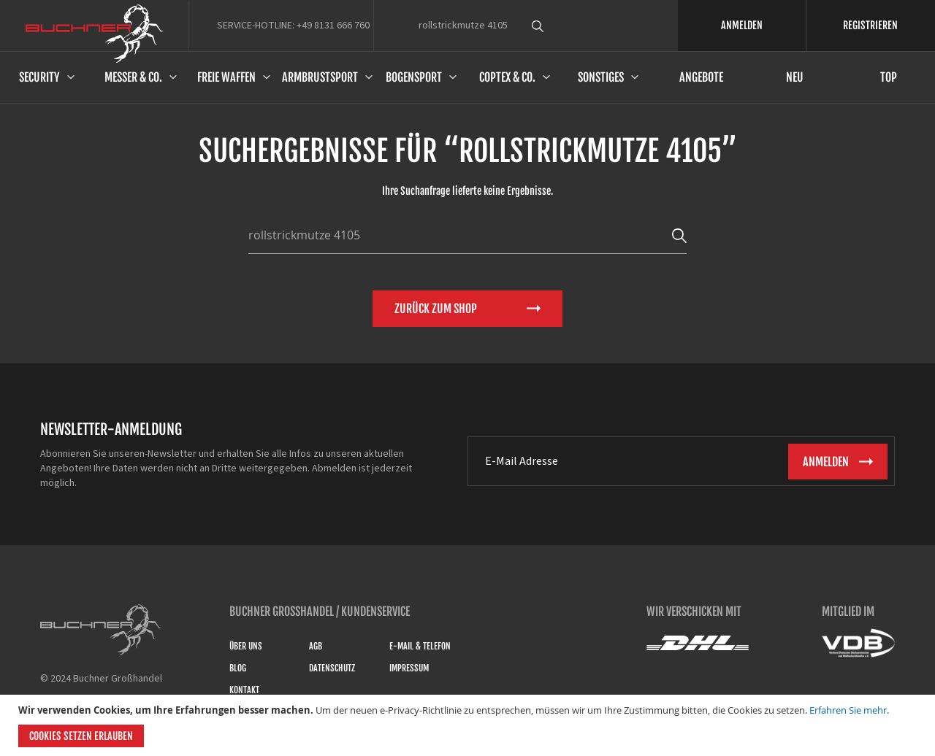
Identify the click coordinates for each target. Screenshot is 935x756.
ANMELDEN (742, 25)
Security (39, 77)
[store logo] (95, 33)
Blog (237, 668)
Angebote (701, 77)
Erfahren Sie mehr (848, 710)
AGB (315, 646)
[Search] (679, 235)
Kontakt (244, 689)
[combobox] (565, 25)
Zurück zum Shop (435, 308)
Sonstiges (601, 77)
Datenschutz (332, 668)
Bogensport (414, 77)
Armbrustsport (320, 77)
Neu (795, 77)
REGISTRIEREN (870, 25)
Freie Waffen (226, 77)
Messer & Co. (133, 77)
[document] (469, 725)
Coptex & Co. (507, 77)
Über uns (245, 646)
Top (888, 77)
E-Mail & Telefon (420, 646)
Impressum (409, 668)
